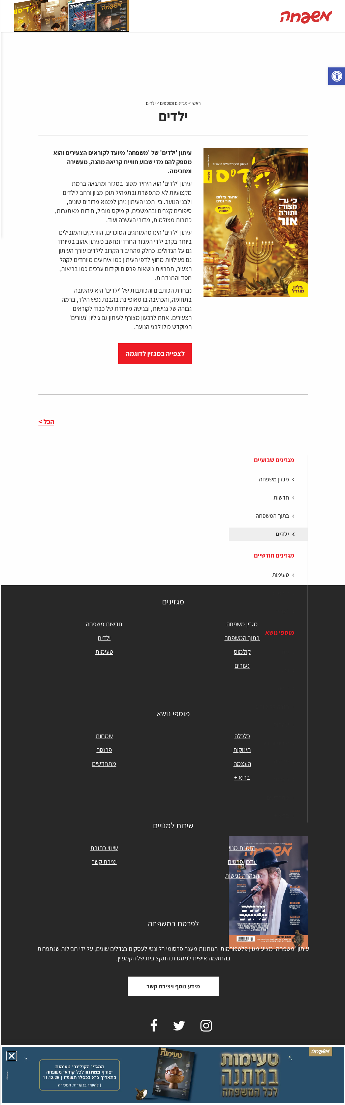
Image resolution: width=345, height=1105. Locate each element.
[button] (11, 1056)
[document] (172, 552)
